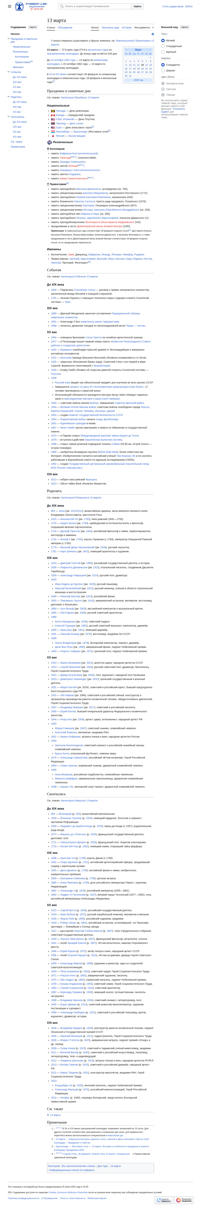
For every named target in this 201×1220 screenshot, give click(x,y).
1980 (81, 647)
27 (142, 72)
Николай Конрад (69, 634)
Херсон (145, 407)
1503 (88, 818)
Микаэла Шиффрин (66, 778)
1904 (53, 337)
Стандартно (173, 64)
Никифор (128, 254)
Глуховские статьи (84, 289)
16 (126, 68)
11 (134, 65)
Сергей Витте (68, 910)
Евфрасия (94, 254)
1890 (53, 629)
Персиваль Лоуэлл (71, 600)
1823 (53, 563)
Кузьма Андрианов (71, 983)
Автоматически (175, 83)
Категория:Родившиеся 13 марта (81, 497)
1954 (53, 415)
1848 (53, 596)
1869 (53, 313)
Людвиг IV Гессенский (73, 894)
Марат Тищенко (69, 1072)
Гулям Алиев (67, 1048)
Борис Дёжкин (68, 1004)
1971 (89, 651)
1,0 (57, 1128)
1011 (73, 510)
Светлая (171, 89)
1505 (93, 834)
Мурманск (66, 349)
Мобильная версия (97, 1198)
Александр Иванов (71, 963)
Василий (102, 258)
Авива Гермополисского (74, 178)
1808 (53, 858)
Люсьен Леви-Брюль (72, 938)
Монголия (66, 357)
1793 (84, 523)
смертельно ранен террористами (100, 321)
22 (150, 68)
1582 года (69, 60)
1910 (89, 596)
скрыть (33, 27)
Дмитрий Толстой (70, 563)
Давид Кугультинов (71, 675)
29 (150, 72)
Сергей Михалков (70, 667)
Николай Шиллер (70, 596)
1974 (53, 435)
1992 (53, 463)
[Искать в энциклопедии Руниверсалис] (95, 6)
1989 (53, 452)
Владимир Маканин (71, 707)
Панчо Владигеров (65, 642)
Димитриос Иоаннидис (73, 679)
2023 (53, 483)
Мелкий (170, 40)
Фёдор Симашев (64, 728)
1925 (86, 1040)
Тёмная (170, 94)
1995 (53, 769)
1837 (92, 894)
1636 (93, 842)
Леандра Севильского (72, 161)
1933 (53, 695)
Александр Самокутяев (73, 757)
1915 (96, 567)
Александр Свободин (72, 1012)
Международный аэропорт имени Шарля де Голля (110, 435)
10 (130, 65)
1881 (53, 321)
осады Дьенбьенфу (107, 419)
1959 (53, 963)
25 (134, 72)
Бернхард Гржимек (71, 992)
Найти (137, 6)
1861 (83, 922)
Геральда (65, 157)
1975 (53, 979)
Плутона (56, 373)
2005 (53, 1036)
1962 (84, 625)
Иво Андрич (67, 979)
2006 (91, 675)
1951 (80, 629)
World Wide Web (108, 452)
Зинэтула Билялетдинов (69, 745)
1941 (53, 943)
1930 (53, 361)
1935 (79, 1085)
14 (146, 65)
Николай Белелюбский (68, 588)
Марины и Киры (90, 213)
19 (138, 68)
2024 (53, 1097)
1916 (90, 600)
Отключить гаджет (173, 110)
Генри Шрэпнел (69, 862)
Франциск (91, 479)
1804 (88, 531)
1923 (53, 679)
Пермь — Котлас (135, 325)
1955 (53, 740)
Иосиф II (65, 539)
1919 (53, 914)
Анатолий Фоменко (66, 732)
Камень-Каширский (62, 411)
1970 (88, 634)
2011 (53, 1052)
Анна (62, 510)
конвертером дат (114, 1135)
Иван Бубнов (67, 914)
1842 (53, 862)
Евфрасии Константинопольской (79, 153)
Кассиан (120, 258)
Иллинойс (69, 119)
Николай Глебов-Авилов (88, 930)
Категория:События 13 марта (79, 276)
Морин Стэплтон (70, 1040)
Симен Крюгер (68, 765)
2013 (53, 479)
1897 (93, 943)
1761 (85, 862)
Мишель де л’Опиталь (73, 834)
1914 (94, 575)
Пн (126, 54)
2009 (89, 667)
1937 (53, 707)
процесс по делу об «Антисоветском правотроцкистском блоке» (107, 386)
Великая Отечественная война (78, 407)
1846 (103, 547)
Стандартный (174, 46)
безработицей (102, 365)
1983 (53, 987)
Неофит (64, 1097)
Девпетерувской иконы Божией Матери (99, 226)
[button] (48, 1115)
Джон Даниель (68, 870)
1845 (53, 579)
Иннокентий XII (69, 519)
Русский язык (62, 382)
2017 (91, 707)
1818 (82, 890)
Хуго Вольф (67, 608)
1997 (82, 728)
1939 (84, 621)
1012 (79, 510)
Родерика (74, 174)
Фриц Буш (66, 629)
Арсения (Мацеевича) (95, 193)
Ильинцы (100, 411)
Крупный (171, 51)
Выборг (94, 403)
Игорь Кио (66, 719)
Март (138, 49)
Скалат (79, 411)
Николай (56, 262)
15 (150, 65)
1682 (85, 846)
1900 (53, 651)
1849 (53, 878)
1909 (89, 992)
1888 (53, 617)
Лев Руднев (67, 612)
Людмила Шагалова (71, 1060)
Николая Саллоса (84, 201)
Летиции (73, 165)
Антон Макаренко (65, 621)
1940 (53, 403)
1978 (85, 642)
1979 (53, 439)
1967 (53, 427)
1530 (99, 826)
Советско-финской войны (129, 403)
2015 (53, 1072)
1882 (83, 975)
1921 (53, 357)
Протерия (88, 205)
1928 (53, 918)
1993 (53, 765)
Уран (67, 301)
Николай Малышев (71, 1036)
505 (78, 813)
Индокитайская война (72, 419)
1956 (82, 612)
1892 (53, 894)
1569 (53, 826)
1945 (53, 723)
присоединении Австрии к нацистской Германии (92, 398)
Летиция (116, 254)
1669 (53, 289)
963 (53, 510)
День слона (76, 123)
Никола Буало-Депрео (73, 842)
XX (51, 74)
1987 (53, 992)
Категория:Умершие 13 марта (79, 800)
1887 (109, 930)
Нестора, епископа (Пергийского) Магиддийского (111, 209)
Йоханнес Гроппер (71, 818)
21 (146, 68)
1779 (53, 547)
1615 (53, 519)
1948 (53, 951)
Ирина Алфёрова (70, 736)
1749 (82, 858)
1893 (86, 971)
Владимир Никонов (71, 1000)
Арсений (74, 258)
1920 (53, 349)
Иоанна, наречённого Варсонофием (97, 217)
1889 (89, 563)
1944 (53, 407)
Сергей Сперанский (71, 987)
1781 (53, 298)
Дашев (111, 411)
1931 (53, 687)
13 (142, 65)
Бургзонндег (81, 131)
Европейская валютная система (103, 439)
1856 (81, 918)
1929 (91, 584)
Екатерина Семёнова (72, 878)
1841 (85, 551)
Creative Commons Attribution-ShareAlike (68, 1192)
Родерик (139, 254)
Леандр (106, 254)
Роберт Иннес (68, 922)
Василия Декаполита (89, 189)
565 (53, 813)
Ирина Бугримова (70, 662)
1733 (53, 531)
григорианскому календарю (63, 53)
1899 (53, 325)
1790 (79, 539)
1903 (82, 608)
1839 (53, 575)
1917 (53, 341)
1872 (82, 914)
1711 (53, 842)
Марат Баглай (68, 687)
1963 (53, 971)
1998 (53, 786)
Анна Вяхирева (64, 774)
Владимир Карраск (71, 1028)
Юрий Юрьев (68, 951)
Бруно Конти (62, 753)
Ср (134, 54)
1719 (53, 846)
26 (138, 72)
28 (146, 72)
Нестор (148, 258)
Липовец (89, 411)
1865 (53, 882)
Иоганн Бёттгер (69, 846)
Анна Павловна (69, 882)
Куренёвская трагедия (73, 423)
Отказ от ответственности (72, 1198)
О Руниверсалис (49, 1198)
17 (130, 68)
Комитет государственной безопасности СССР (95, 415)
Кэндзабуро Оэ (63, 1085)
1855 (53, 600)
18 (134, 68)
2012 (53, 1060)
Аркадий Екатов (77, 943)
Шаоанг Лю (66, 786)
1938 (53, 377)
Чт (138, 54)
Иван (111, 258)
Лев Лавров (67, 695)
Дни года (102, 1166)
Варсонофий (88, 258)
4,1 (60, 1153)
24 (130, 72)
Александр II (67, 890)
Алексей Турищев (65, 625)
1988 (53, 444)
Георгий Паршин (77, 955)
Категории (54, 1166)
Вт (130, 54)
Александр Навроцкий (73, 575)
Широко (170, 70)
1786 (92, 878)
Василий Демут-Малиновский (77, 547)
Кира (129, 258)
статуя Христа (93, 337)
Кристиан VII (67, 858)
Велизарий (65, 813)
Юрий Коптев (68, 711)
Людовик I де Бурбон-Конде (76, 826)
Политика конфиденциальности (23, 1198)
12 (138, 65)
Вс (150, 54)
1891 (53, 634)
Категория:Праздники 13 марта (80, 97)
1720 (53, 523)
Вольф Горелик (69, 1064)
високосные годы (97, 49)
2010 (95, 679)
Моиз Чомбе (67, 427)
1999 (53, 1012)
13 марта (55, 1115)
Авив (71, 254)
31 (130, 76)
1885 (53, 612)
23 (126, 72)
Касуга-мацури (76, 135)
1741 (53, 539)
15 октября (57, 60)
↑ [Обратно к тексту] (54, 1139)
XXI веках (61, 74)
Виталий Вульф (69, 1052)
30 (126, 76)
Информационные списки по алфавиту (72, 1170)
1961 (53, 423)
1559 (53, 818)
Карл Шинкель (68, 551)
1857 (91, 938)
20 (142, 68)
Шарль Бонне (68, 523)
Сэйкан (116, 444)
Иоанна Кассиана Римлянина (94, 197)
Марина (137, 258)
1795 (85, 882)
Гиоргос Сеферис (70, 651)
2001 (89, 662)
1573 (53, 834)
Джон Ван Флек (64, 647)
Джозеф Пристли (70, 531)
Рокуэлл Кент (68, 975)
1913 (53, 667)
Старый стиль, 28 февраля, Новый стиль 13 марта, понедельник (96, 1154)
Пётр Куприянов (69, 971)
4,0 (57, 1153)
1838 (53, 567)
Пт (142, 54)
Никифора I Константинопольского (80, 170)
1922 (89, 588)
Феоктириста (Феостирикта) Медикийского (109, 222)
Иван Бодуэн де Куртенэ (69, 584)
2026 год (138, 80)
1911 (89, 1036)
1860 (53, 608)
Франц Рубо (67, 918)
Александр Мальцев (66, 1089)
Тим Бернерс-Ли (125, 455)
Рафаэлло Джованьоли (73, 567)
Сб (146, 54)
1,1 (60, 1128)
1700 (86, 519)
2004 (53, 1028)
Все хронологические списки (78, 1166)
